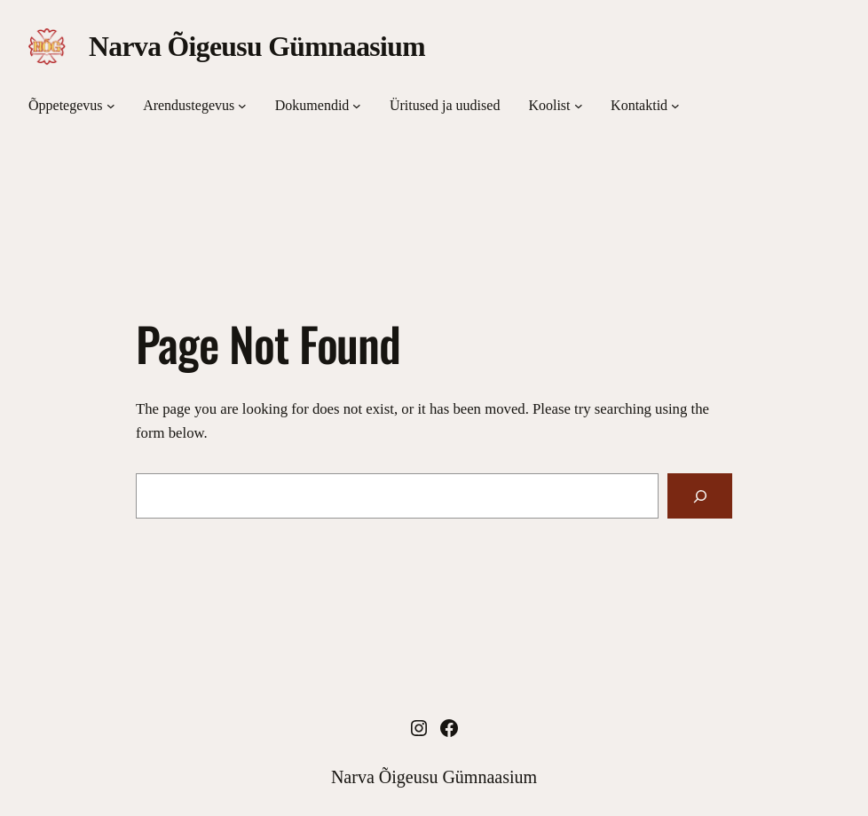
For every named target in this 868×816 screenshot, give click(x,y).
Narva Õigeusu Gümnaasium (257, 46)
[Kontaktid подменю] (675, 105)
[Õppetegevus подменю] (111, 105)
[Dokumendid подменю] (356, 105)
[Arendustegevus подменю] (242, 105)
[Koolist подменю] (578, 105)
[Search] (699, 495)
